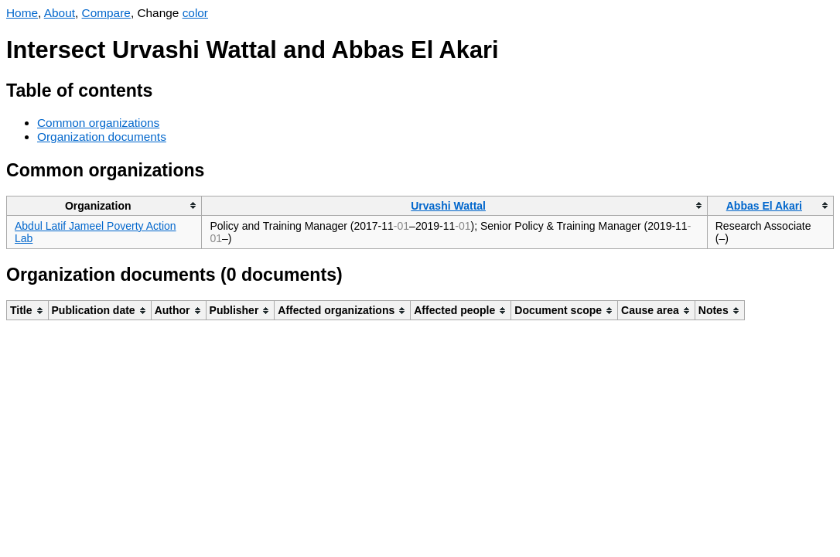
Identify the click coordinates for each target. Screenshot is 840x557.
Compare (106, 12)
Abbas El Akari (764, 206)
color (195, 12)
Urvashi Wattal (448, 206)
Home (22, 12)
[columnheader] (104, 205)
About (59, 12)
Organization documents (101, 136)
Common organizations (98, 122)
